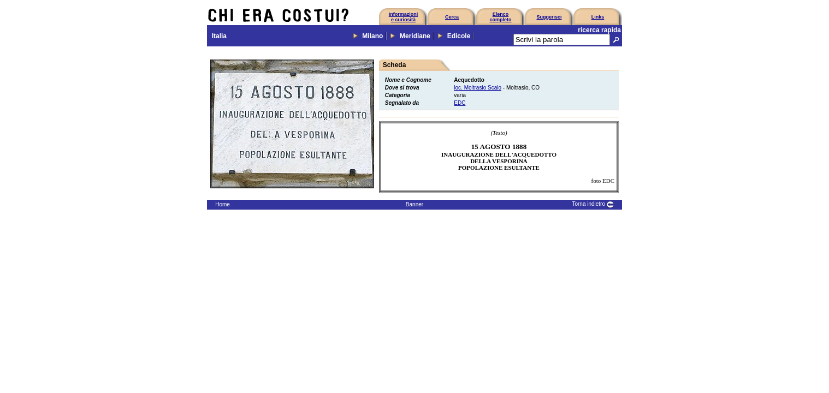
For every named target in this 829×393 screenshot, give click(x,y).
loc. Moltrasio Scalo (477, 88)
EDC (459, 103)
